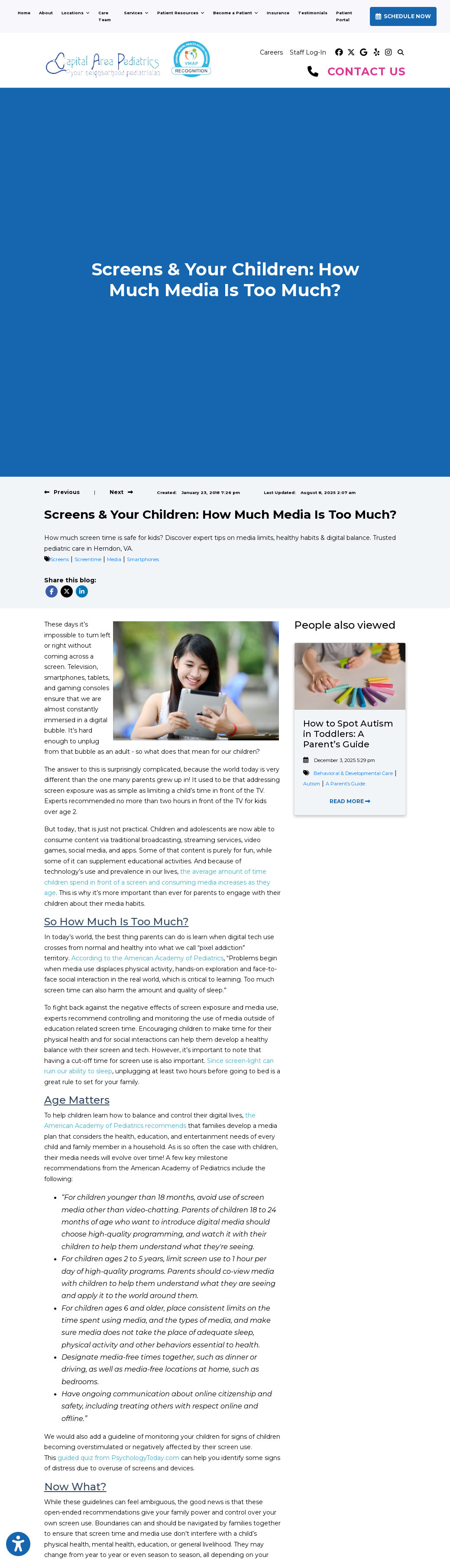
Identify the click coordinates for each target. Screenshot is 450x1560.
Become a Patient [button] (235, 12)
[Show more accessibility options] (18, 1544)
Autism (311, 784)
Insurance (278, 12)
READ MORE (350, 801)
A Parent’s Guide (345, 784)
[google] (363, 52)
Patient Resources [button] (180, 12)
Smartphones (143, 559)
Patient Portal (349, 16)
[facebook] (339, 52)
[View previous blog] (62, 492)
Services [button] (136, 12)
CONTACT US (366, 71)
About (46, 12)
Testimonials (312, 12)
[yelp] (375, 52)
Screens (59, 559)
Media (114, 559)
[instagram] (388, 52)
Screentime (87, 559)
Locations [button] (76, 12)
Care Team (104, 16)
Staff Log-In (308, 52)
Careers (271, 52)
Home (24, 12)
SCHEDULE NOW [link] (403, 16)
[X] (351, 52)
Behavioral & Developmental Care (353, 773)
